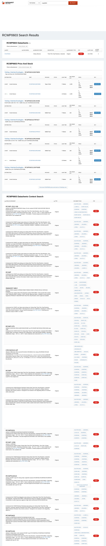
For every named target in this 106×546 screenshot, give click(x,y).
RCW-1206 (76, 314)
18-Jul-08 (76, 399)
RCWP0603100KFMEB (34, 84)
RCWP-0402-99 (77, 215)
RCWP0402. (85, 235)
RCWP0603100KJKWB (34, 112)
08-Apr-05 (83, 439)
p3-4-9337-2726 (77, 502)
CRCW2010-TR (77, 336)
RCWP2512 (76, 492)
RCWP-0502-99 (86, 212)
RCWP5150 (76, 349)
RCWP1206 (83, 346)
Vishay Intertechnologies (14, 72)
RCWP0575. (84, 426)
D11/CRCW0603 (82, 274)
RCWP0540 (83, 208)
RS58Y (86, 282)
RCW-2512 (83, 312)
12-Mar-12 (84, 258)
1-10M (75, 274)
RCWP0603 (76, 334)
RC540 (82, 314)
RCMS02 (76, 287)
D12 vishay (84, 332)
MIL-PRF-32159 (17, 212)
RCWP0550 (76, 344)
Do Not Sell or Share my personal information (52, 540)
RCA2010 (82, 329)
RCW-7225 (76, 305)
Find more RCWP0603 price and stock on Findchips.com (52, 187)
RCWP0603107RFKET (34, 131)
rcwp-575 (76, 312)
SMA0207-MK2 (77, 278)
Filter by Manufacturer (12, 46)
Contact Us (77, 540)
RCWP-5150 (83, 496)
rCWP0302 (76, 414)
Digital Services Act (69, 540)
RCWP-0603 (77, 436)
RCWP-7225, (83, 303)
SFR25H (76, 285)
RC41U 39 (82, 285)
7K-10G (76, 276)
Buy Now (97, 84)
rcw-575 (76, 317)
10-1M (75, 271)
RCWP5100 (76, 346)
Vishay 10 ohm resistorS (80, 210)
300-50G (81, 276)
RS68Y (75, 282)
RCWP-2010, (77, 308)
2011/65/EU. (83, 221)
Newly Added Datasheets (26, 540)
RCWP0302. (77, 357)
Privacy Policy (36, 540)
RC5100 (83, 334)
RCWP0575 (83, 344)
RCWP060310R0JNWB (35, 150)
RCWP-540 (85, 301)
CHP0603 (86, 280)
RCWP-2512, (83, 310)
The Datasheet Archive (8, 3)
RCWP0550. (77, 361)
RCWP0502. (77, 237)
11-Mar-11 (76, 206)
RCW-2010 (84, 308)
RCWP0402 (76, 208)
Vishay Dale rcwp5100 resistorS (82, 446)
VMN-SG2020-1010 (78, 325)
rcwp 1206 (77, 321)
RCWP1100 (83, 349)
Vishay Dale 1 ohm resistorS (81, 487)
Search (73, 3)
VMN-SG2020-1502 (78, 504)
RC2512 (76, 319)
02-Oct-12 (82, 223)
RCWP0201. (85, 354)
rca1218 (76, 329)
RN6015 (81, 282)
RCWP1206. (84, 428)
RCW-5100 (82, 319)
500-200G (87, 276)
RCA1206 (85, 336)
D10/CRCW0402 (82, 271)
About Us (84, 540)
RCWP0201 (83, 399)
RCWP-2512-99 (84, 206)
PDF (81, 54)
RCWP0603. (84, 359)
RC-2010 (76, 310)
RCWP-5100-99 (77, 212)
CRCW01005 (84, 500)
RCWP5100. (77, 428)
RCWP (87, 267)
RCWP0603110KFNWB (35, 179)
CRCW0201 (76, 332)
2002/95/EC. (85, 218)
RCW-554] (76, 303)
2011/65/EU (85, 253)
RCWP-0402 (77, 434)
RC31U (87, 285)
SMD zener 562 (86, 327)
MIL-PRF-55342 (77, 226)
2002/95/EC (85, 203)
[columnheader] (12, 50)
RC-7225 (83, 305)
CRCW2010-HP (77, 327)
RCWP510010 (77, 441)
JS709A (76, 223)
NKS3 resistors (78, 280)
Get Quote (97, 93)
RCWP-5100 (77, 478)
